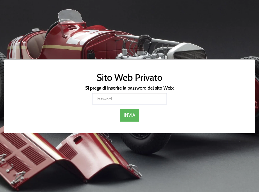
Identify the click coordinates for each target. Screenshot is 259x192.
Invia (129, 115)
